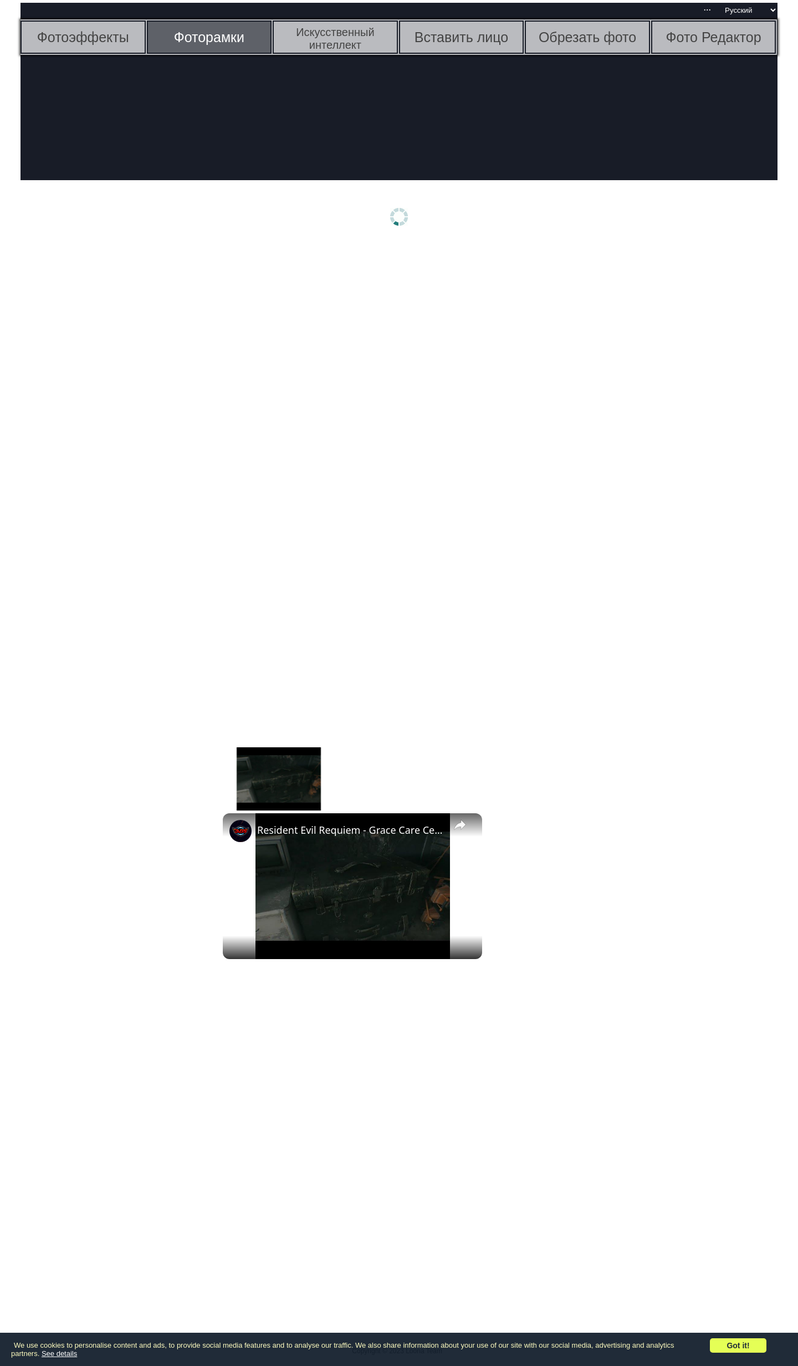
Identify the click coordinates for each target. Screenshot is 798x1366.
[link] (240, 831)
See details (59, 1353)
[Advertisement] (106, 419)
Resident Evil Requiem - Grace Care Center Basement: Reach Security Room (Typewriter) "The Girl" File (350, 830)
